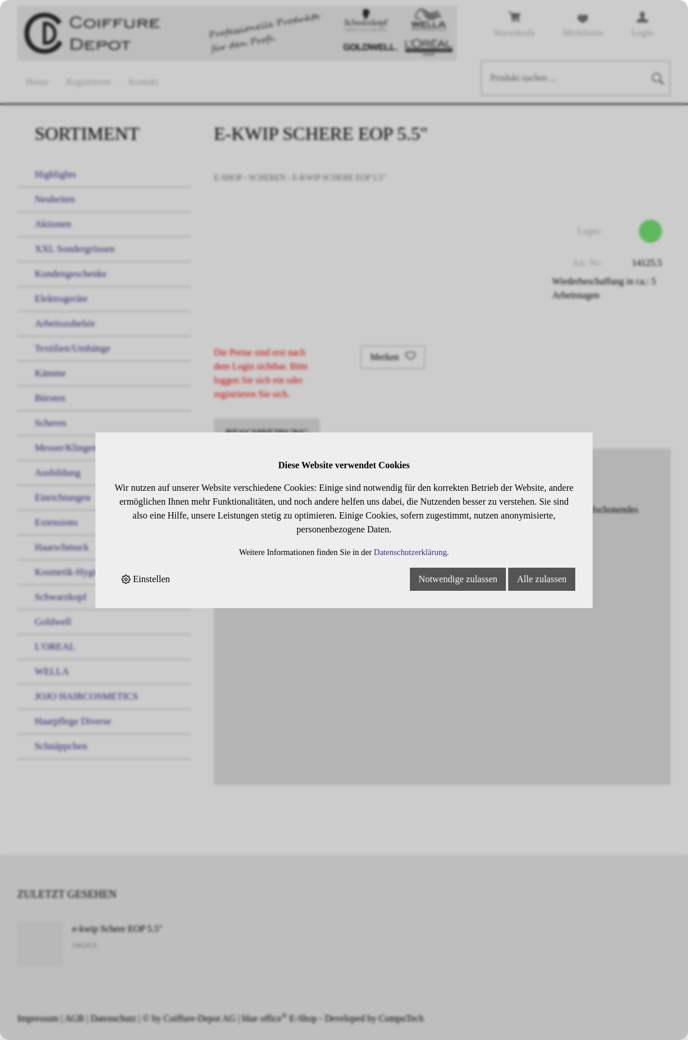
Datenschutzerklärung (410, 552)
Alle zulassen (542, 579)
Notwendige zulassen (458, 579)
